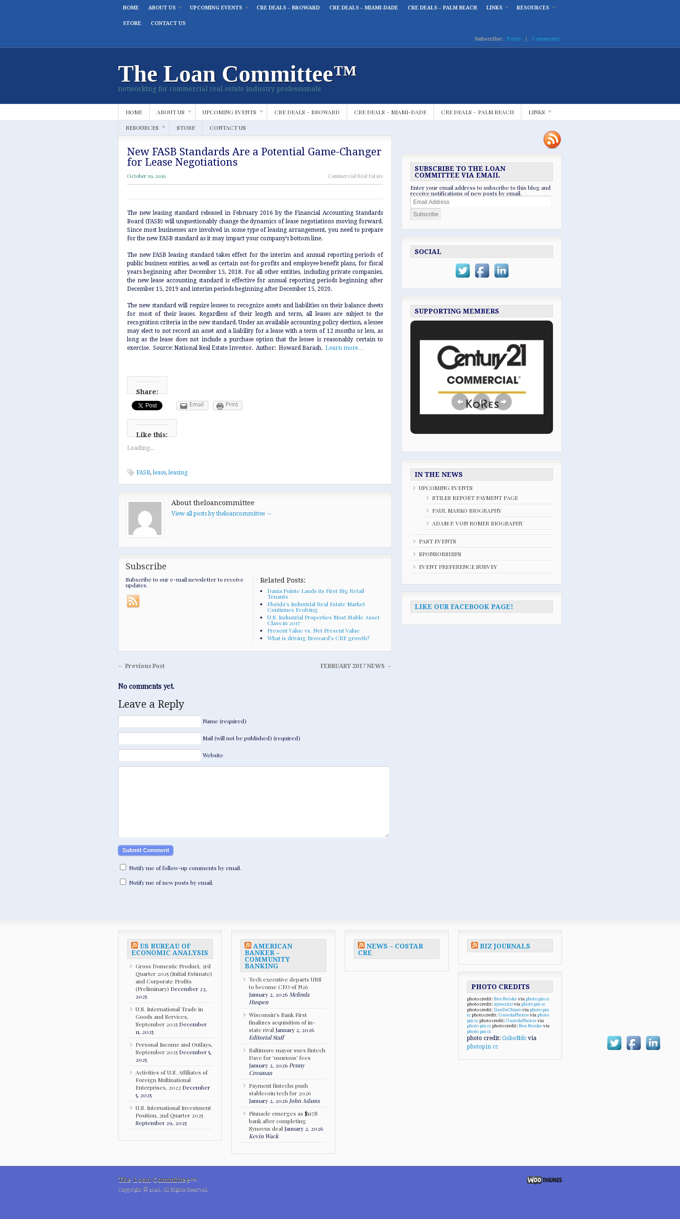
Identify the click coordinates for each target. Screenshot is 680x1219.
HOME (131, 8)
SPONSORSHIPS (440, 554)
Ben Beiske (505, 1013)
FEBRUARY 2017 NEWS (356, 666)
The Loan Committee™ (237, 73)
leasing (178, 472)
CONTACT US (168, 23)
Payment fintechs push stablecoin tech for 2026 (280, 1103)
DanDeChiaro (507, 1023)
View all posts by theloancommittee (221, 513)
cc (548, 1013)
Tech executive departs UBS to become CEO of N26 (285, 997)
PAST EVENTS (437, 541)
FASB (143, 472)
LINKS (496, 10)
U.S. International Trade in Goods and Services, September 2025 (169, 1030)
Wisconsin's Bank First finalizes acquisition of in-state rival (282, 1036)
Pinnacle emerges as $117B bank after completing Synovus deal (283, 1135)
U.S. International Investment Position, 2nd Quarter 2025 (173, 1125)
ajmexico (503, 1018)
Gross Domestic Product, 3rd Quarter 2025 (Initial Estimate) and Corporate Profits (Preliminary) (174, 991)
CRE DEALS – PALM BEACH (442, 8)
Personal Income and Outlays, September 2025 (174, 1062)
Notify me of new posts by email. (171, 896)
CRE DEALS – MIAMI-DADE (363, 8)
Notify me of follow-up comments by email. (185, 882)
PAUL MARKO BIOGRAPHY (467, 510)
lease (159, 472)
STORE (132, 23)
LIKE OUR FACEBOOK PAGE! (464, 606)
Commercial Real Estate (355, 175)
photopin (479, 1061)
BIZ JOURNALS (505, 960)
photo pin (535, 1013)
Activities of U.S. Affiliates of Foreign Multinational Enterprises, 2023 (172, 1094)
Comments (546, 39)
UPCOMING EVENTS (217, 10)
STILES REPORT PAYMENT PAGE (475, 497)
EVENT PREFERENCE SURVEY (458, 566)
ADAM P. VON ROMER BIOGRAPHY (477, 523)
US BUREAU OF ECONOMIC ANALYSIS (169, 964)
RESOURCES (534, 10)
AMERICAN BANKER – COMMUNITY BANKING (268, 970)
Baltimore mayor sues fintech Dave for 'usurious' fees (287, 1067)
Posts (514, 39)
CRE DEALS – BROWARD (288, 8)
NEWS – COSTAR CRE (390, 964)
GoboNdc (514, 1052)
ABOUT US (163, 10)
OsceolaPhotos (514, 1029)
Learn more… (344, 348)
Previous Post (141, 666)
